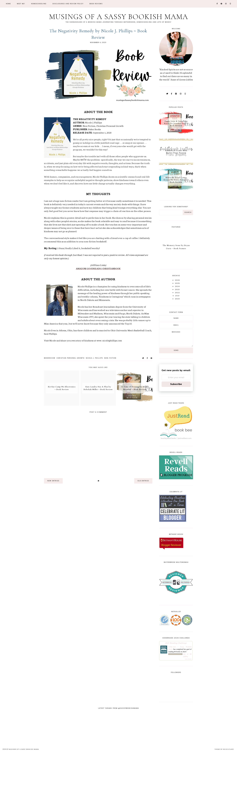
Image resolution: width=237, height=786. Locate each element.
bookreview (49, 358)
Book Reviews (96, 4)
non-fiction (110, 358)
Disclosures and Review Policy (68, 4)
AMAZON (81, 268)
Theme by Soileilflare (224, 749)
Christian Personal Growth (71, 358)
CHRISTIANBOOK (111, 268)
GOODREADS (94, 268)
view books (188, 659)
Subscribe (176, 384)
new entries (53, 481)
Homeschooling (38, 4)
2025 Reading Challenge (176, 643)
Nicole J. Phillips (94, 358)
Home (8, 4)
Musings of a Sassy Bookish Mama (118, 16)
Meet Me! (21, 4)
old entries (143, 481)
